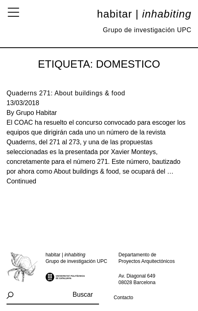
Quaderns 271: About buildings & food (66, 93)
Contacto (123, 297)
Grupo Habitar (36, 112)
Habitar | (144, 14)
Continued (21, 181)
